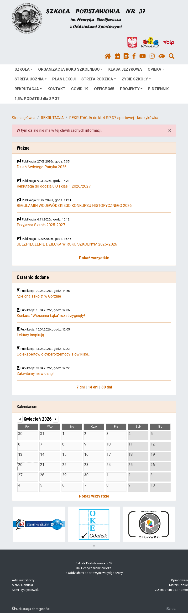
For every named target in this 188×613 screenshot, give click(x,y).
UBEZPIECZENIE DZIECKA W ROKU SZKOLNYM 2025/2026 (67, 244)
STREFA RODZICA (98, 79)
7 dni (80, 387)
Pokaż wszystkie (94, 258)
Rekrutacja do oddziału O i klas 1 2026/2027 (54, 186)
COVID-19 (79, 89)
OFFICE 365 (104, 89)
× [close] (169, 130)
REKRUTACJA (28, 89)
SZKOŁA (23, 69)
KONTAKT (56, 89)
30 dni (106, 387)
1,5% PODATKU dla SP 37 (37, 98)
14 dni (93, 387)
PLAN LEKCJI (64, 79)
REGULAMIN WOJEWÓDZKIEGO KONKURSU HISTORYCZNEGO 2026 (74, 205)
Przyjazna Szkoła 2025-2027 (41, 225)
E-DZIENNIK (158, 89)
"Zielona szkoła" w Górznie (39, 296)
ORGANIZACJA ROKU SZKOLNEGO (70, 69)
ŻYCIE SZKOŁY (136, 79)
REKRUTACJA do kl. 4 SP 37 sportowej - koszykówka (113, 117)
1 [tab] (94, 546)
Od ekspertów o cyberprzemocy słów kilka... (53, 354)
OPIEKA (156, 69)
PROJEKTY (131, 89)
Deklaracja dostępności (33, 609)
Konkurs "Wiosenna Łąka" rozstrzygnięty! (51, 315)
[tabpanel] (39, 524)
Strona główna (23, 117)
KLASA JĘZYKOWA (125, 69)
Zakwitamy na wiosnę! (35, 373)
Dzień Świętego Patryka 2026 (42, 167)
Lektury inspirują (30, 335)
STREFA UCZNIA (31, 79)
